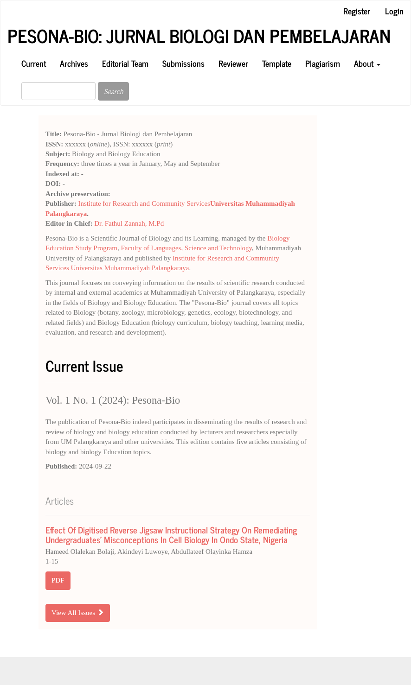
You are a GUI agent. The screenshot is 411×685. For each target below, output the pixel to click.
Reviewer (233, 63)
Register (356, 11)
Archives (74, 63)
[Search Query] (58, 91)
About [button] (367, 63)
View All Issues (77, 612)
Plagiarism (322, 63)
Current (33, 63)
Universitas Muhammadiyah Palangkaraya (130, 268)
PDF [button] (57, 580)
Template (276, 63)
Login (394, 11)
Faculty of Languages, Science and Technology (186, 248)
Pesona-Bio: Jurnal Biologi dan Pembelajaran (199, 36)
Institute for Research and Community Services (144, 203)
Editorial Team (125, 63)
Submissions (183, 63)
